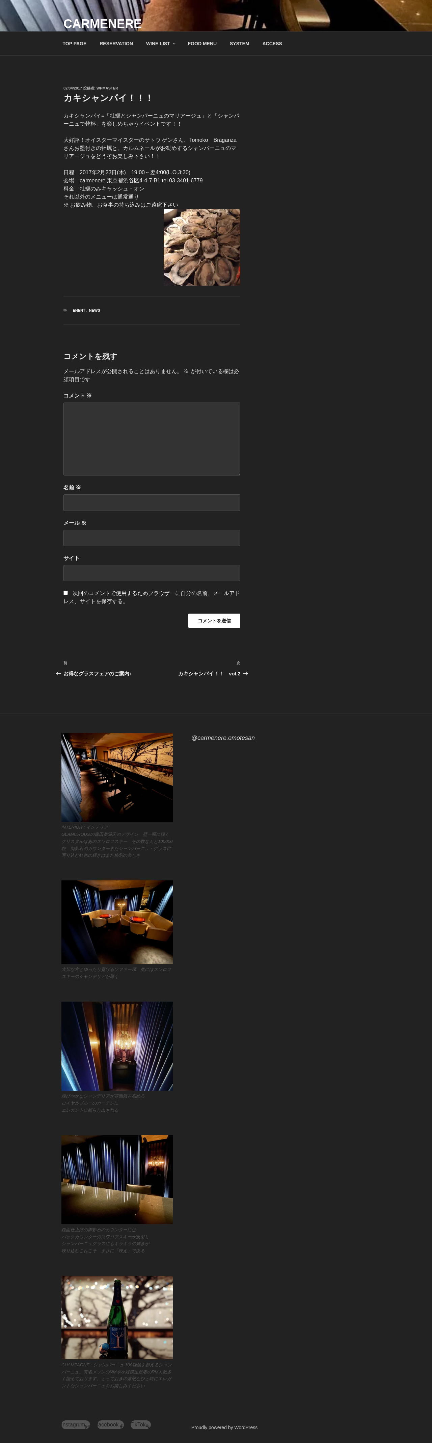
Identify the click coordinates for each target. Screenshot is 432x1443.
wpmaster (107, 88)
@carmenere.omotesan (223, 738)
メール (74, 523)
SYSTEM (239, 43)
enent (79, 310)
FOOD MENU (202, 43)
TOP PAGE (75, 43)
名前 (72, 487)
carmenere (102, 24)
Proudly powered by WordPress (224, 1427)
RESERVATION (116, 43)
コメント (77, 395)
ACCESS (272, 43)
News (94, 310)
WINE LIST (161, 43)
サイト (71, 558)
